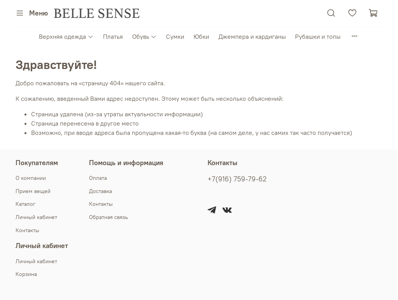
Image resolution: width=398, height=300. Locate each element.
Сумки (175, 36)
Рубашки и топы (317, 36)
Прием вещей (33, 191)
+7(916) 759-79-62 (237, 179)
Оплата (98, 177)
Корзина (26, 274)
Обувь (144, 36)
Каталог (25, 203)
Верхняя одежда (66, 36)
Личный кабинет (36, 217)
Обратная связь (108, 217)
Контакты (27, 230)
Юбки (201, 36)
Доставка (100, 191)
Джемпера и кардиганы (252, 36)
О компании (31, 177)
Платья (113, 36)
